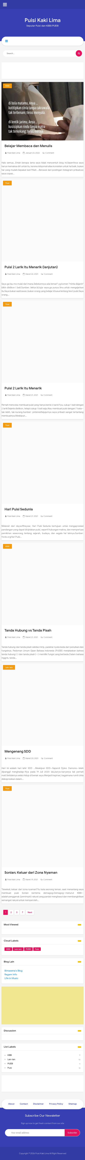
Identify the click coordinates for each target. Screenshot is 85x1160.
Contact (24, 1104)
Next (30, 912)
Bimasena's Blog (13, 970)
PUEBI (28, 949)
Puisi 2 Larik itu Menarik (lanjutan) (32, 267)
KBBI (7, 86)
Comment (49, 153)
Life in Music (11, 978)
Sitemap (73, 1104)
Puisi (7, 183)
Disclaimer (38, 1104)
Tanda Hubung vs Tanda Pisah (29, 630)
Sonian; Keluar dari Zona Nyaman (32, 872)
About (11, 1104)
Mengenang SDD (18, 751)
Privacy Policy (56, 1104)
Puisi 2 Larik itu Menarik (24, 388)
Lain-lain (9, 667)
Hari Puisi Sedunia (19, 509)
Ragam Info (10, 974)
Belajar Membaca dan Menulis (29, 146)
